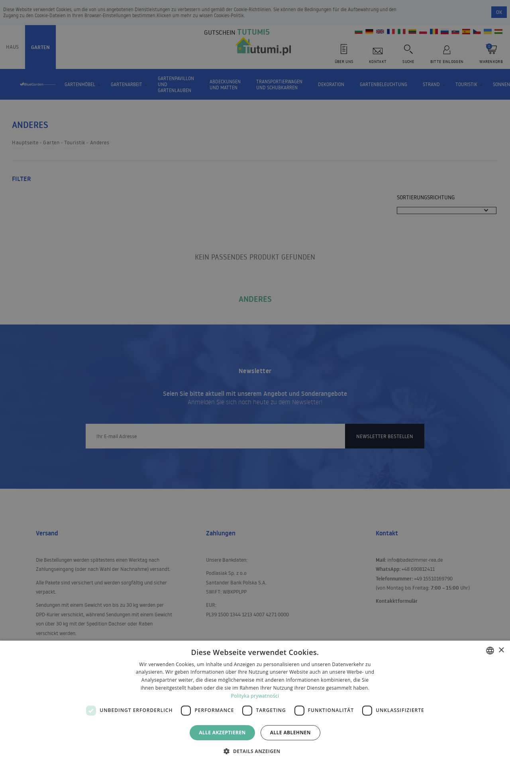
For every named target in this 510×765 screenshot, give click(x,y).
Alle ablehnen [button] (290, 732)
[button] (255, 750)
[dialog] (255, 703)
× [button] (501, 650)
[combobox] (490, 651)
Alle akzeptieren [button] (222, 732)
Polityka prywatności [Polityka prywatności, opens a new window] (255, 695)
